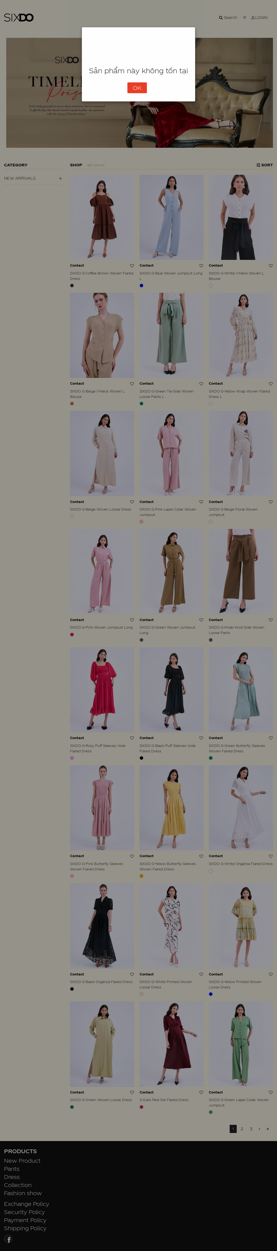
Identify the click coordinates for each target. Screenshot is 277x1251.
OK (137, 88)
